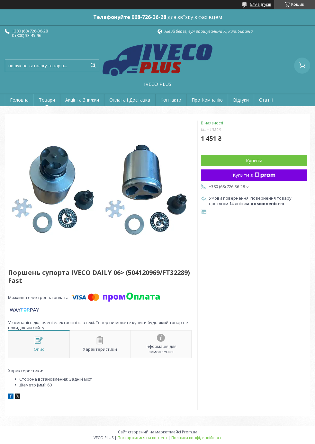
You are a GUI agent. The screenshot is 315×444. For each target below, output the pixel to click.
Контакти (170, 100)
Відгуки (241, 100)
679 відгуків (260, 4)
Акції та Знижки (82, 100)
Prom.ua (189, 432)
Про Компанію (207, 100)
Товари (47, 100)
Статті (266, 100)
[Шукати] (92, 65)
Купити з (254, 175)
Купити (254, 160)
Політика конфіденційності (196, 437)
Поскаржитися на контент (142, 437)
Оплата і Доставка (129, 100)
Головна (19, 100)
